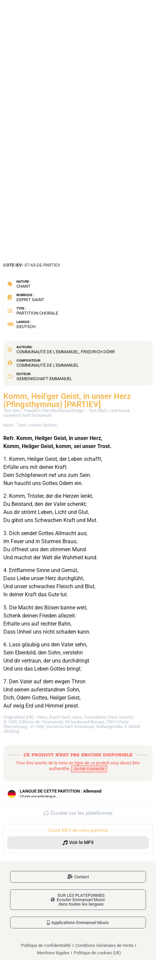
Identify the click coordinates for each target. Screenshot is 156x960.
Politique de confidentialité (46, 945)
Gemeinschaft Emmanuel (44, 378)
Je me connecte (89, 768)
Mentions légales (53, 952)
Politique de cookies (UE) (97, 952)
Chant (23, 286)
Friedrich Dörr (98, 351)
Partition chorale (37, 313)
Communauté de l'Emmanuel (47, 351)
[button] (78, 842)
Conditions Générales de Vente (104, 945)
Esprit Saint (30, 299)
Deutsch (26, 326)
